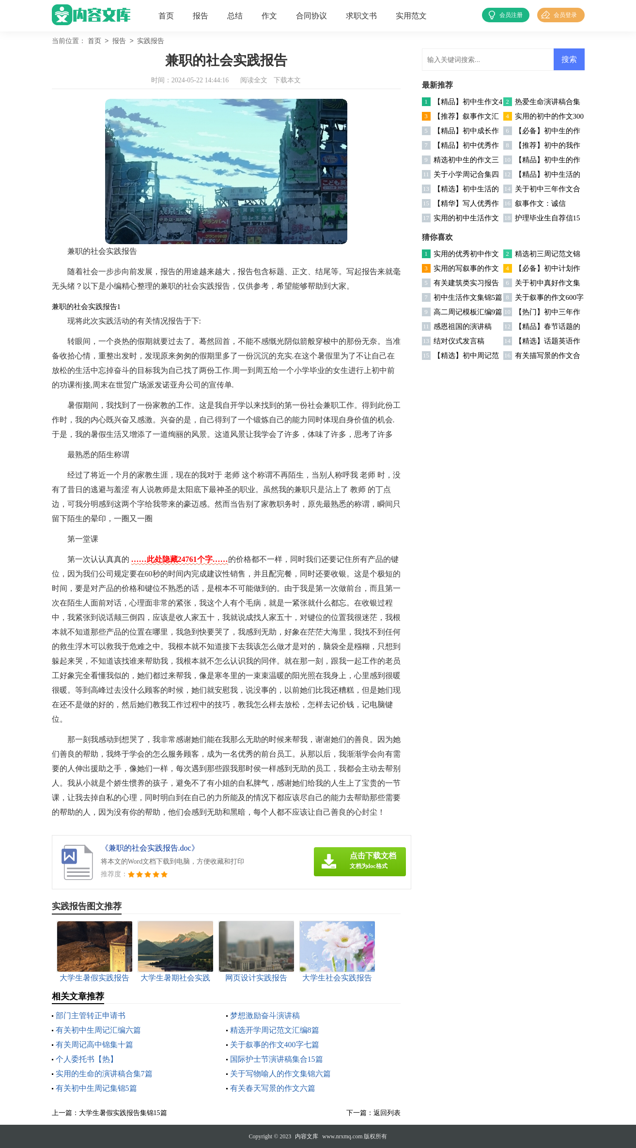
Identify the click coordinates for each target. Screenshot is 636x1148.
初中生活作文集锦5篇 (468, 297)
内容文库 (306, 1136)
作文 (269, 16)
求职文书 (361, 16)
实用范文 (411, 16)
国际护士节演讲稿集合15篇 (276, 1059)
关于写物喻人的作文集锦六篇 (280, 1074)
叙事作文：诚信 (540, 203)
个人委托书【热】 (87, 1059)
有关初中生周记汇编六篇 (98, 1030)
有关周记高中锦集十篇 (94, 1044)
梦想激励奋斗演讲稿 (265, 1015)
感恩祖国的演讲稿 (463, 326)
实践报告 (150, 41)
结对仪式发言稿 (459, 341)
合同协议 (311, 16)
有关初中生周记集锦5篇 (96, 1088)
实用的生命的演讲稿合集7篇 (104, 1074)
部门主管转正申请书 (90, 1015)
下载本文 (287, 80)
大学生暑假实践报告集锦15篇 (123, 1113)
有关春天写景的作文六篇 (272, 1088)
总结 (235, 16)
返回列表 (387, 1113)
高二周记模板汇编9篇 (468, 312)
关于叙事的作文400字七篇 (274, 1044)
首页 (166, 16)
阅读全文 (253, 80)
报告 (200, 16)
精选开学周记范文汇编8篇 (274, 1030)
